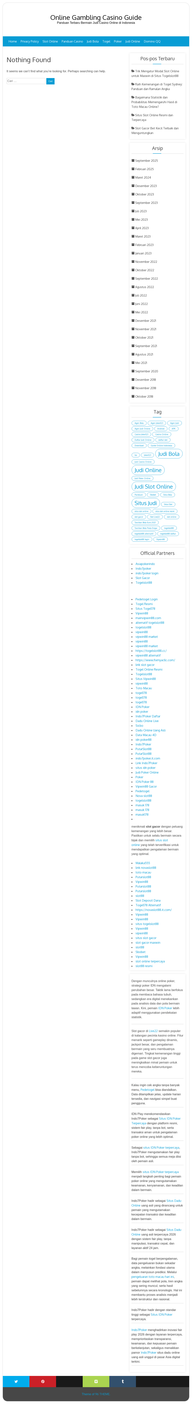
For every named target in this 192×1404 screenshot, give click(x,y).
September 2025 (146, 160)
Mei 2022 (141, 312)
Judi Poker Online (147, 772)
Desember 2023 (146, 186)
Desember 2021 (145, 321)
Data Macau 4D (146, 735)
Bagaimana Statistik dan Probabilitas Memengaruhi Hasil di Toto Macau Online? (154, 102)
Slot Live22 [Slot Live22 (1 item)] (155, 517)
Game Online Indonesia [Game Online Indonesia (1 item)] (161, 445)
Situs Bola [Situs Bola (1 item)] (167, 494)
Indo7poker (143, 568)
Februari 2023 (144, 245)
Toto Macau (144, 688)
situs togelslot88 (147, 924)
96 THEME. (102, 1394)
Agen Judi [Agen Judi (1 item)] (174, 423)
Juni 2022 (141, 304)
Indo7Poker (143, 744)
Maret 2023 (143, 236)
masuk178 (142, 814)
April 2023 (142, 228)
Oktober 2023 (144, 194)
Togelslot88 (144, 582)
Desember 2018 (145, 380)
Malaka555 (143, 863)
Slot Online (50, 41)
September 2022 (146, 278)
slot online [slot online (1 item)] (171, 517)
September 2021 (146, 346)
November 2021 (145, 329)
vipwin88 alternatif (148, 655)
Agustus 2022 (144, 287)
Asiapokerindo (145, 564)
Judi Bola (93, 41)
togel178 (141, 693)
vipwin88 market (147, 637)
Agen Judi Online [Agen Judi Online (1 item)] (142, 428)
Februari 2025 (144, 169)
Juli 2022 (141, 295)
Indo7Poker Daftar (148, 716)
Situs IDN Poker (161, 1314)
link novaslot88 (146, 868)
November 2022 (146, 262)
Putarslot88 (143, 877)
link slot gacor (145, 665)
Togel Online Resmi (149, 669)
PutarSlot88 (144, 749)
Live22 (153, 1031)
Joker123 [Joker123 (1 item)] (147, 455)
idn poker (142, 711)
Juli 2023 (141, 211)
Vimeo (96, 1381)
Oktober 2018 (144, 396)
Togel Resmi (144, 604)
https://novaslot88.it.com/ (154, 910)
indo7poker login (147, 573)
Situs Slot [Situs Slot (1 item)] (168, 504)
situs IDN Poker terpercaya (161, 1147)
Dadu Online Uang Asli (151, 730)
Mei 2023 (141, 219)
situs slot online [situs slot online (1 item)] (141, 511)
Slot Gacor (143, 578)
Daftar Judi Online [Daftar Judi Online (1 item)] (143, 440)
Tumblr (122, 1381)
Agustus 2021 (144, 354)
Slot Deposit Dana (148, 900)
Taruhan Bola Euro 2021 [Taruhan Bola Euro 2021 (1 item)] (145, 522)
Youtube (69, 1379)
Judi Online (132, 41)
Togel (106, 41)
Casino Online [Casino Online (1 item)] (161, 434)
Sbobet (141, 952)
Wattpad (149, 1379)
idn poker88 (144, 739)
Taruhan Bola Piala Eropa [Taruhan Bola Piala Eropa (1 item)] (146, 528)
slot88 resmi (144, 966)
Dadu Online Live (147, 721)
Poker (118, 41)
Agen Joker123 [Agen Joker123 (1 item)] (157, 423)
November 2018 (145, 388)
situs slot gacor (146, 938)
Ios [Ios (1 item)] (136, 455)
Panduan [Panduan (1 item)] (139, 494)
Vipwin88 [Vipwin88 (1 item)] (160, 539)
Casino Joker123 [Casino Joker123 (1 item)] (141, 434)
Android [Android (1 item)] (160, 428)
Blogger (176, 1379)
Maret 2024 (143, 177)
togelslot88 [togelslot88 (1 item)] (169, 528)
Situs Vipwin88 (146, 679)
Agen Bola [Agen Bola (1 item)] (139, 423)
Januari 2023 (143, 253)
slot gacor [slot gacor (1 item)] (139, 517)
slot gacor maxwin (148, 942)
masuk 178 (142, 805)
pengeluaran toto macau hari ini (152, 1277)
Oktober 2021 (144, 337)
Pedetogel (142, 791)
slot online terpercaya (150, 961)
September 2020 (146, 371)
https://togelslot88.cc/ (151, 651)
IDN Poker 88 (145, 782)
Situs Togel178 (145, 608)
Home (12, 41)
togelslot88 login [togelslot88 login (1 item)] (142, 539)
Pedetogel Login (147, 599)
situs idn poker (145, 768)
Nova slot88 (144, 796)
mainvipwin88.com (148, 618)
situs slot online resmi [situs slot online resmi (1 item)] (164, 511)
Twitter (16, 1381)
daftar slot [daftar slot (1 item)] (162, 440)
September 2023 (146, 203)
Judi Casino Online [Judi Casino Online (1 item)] (143, 462)
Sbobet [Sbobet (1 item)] (153, 494)
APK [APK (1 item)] (174, 428)
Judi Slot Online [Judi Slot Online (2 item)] (154, 486)
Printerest (42, 1381)
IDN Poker (142, 707)
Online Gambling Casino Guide (96, 17)
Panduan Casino (72, 41)
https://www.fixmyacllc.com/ (155, 660)
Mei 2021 (141, 363)
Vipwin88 (142, 613)
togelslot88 (143, 627)
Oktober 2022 (144, 270)
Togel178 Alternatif (148, 905)
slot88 (140, 896)
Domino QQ (152, 41)
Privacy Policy (30, 41)
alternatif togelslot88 (150, 622)
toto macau (143, 872)
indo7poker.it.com (148, 758)
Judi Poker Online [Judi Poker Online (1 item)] (142, 478)
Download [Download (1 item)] (139, 445)
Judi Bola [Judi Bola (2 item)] (169, 453)
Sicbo (139, 725)
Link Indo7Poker (146, 763)
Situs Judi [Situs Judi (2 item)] (146, 502)
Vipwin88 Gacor (146, 786)
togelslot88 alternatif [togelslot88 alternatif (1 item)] (144, 533)
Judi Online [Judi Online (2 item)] (148, 470)
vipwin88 (142, 632)
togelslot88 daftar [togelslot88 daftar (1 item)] (168, 533)
